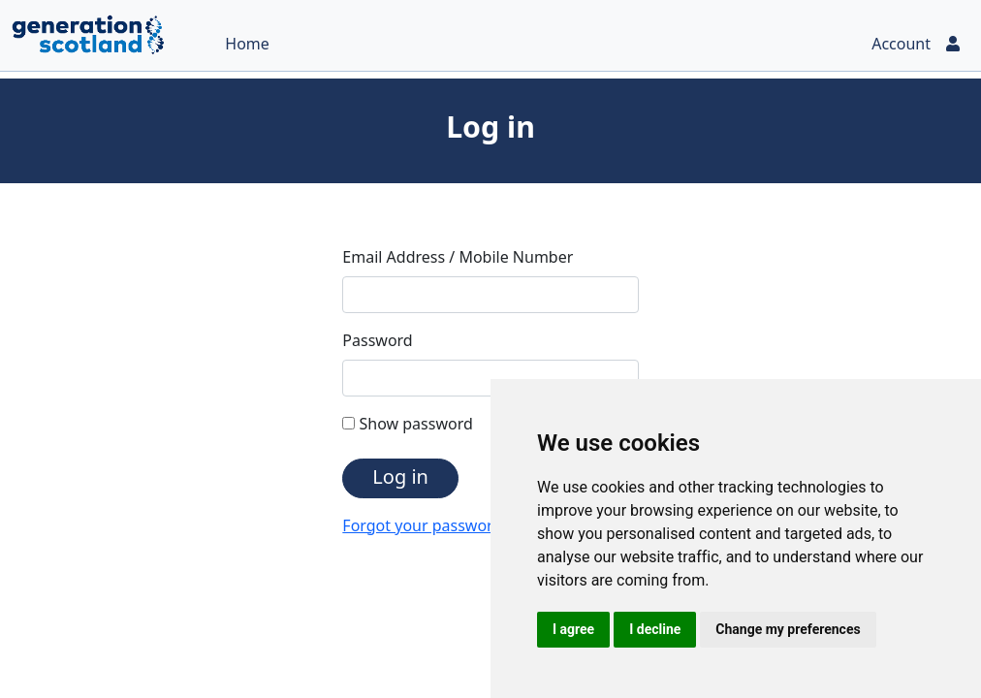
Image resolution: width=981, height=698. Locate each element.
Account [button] (916, 43)
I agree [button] (573, 629)
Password (377, 340)
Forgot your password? (425, 525)
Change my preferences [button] (787, 629)
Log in (400, 476)
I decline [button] (654, 629)
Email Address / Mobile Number (457, 257)
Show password (407, 423)
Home (247, 43)
